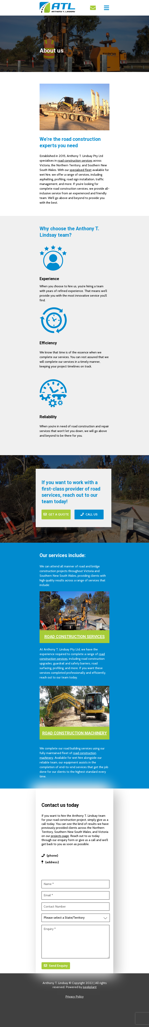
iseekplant (90, 987)
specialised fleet (81, 170)
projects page (60, 836)
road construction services (75, 160)
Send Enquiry (58, 965)
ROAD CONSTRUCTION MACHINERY (74, 733)
